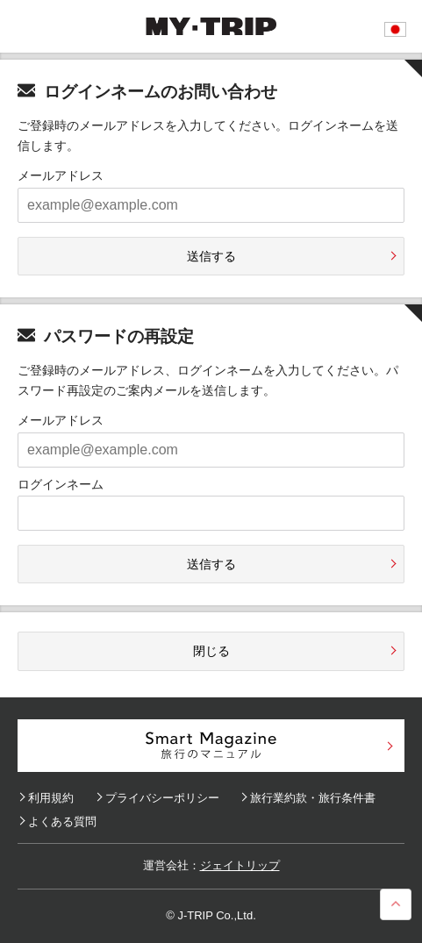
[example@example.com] (211, 205)
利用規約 (51, 797)
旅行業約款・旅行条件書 (313, 797)
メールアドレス (61, 175)
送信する (211, 256)
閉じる (211, 651)
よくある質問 (62, 821)
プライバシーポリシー (162, 797)
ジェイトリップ (240, 865)
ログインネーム (61, 484)
